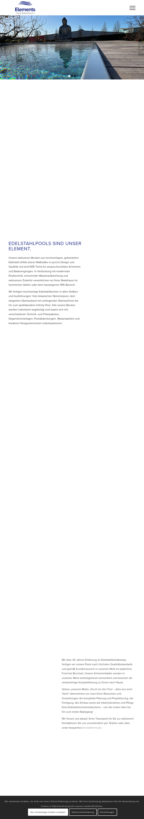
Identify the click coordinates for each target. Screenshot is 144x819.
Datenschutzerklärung (83, 812)
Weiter (141, 47)
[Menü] (130, 7)
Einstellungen (107, 812)
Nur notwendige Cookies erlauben (48, 812)
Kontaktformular (86, 727)
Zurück (3, 47)
